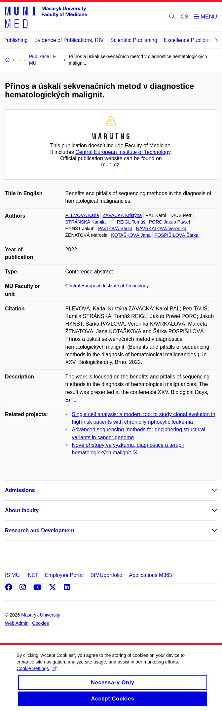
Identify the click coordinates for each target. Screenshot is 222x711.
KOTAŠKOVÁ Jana (131, 235)
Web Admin (16, 623)
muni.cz (110, 164)
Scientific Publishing (133, 40)
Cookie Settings (36, 675)
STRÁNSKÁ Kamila (89, 222)
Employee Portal (64, 575)
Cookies (40, 623)
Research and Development (39, 530)
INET (32, 575)
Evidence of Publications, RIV (69, 40)
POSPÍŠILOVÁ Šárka (176, 235)
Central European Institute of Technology (122, 152)
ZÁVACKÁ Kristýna (122, 215)
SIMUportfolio (106, 575)
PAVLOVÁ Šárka (115, 228)
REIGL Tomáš (131, 222)
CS (185, 17)
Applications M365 (150, 575)
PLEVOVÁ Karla (82, 215)
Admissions (20, 490)
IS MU (12, 575)
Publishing (15, 40)
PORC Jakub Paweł (169, 222)
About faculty (22, 510)
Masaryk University (40, 615)
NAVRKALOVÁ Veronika (161, 228)
